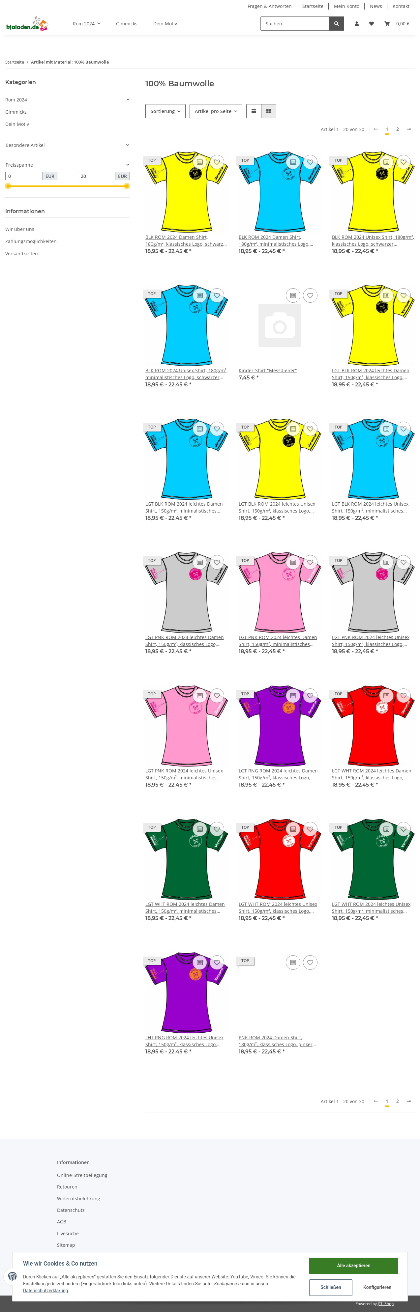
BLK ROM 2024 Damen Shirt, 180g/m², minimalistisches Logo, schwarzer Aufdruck (274, 240)
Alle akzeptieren (353, 1265)
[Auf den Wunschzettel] (217, 162)
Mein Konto (346, 6)
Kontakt (401, 6)
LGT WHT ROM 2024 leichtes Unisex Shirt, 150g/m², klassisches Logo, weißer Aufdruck (278, 907)
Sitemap (66, 1245)
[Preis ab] (24, 176)
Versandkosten (21, 253)
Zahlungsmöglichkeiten (31, 241)
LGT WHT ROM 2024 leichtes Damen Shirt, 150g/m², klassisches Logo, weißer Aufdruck (371, 774)
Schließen (330, 1287)
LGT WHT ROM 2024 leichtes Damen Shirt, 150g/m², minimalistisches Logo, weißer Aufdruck (185, 907)
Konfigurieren (377, 1287)
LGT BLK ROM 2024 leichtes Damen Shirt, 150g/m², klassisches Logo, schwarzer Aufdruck (370, 374)
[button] (356, 23)
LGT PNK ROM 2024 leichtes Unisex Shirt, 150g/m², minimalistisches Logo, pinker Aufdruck (184, 774)
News (376, 6)
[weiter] (409, 129)
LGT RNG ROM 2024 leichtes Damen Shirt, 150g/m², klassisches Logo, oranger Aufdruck (278, 774)
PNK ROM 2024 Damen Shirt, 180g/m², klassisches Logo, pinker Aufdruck (276, 1041)
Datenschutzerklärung (45, 1290)
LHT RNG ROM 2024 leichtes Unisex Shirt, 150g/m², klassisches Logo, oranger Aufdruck (184, 1041)
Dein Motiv (17, 124)
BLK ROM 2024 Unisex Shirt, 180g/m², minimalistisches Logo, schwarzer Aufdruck (186, 374)
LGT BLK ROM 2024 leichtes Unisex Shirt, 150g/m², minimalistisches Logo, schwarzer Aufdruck (370, 507)
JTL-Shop (386, 1303)
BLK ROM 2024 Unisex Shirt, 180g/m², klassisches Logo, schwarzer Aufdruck (373, 240)
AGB (61, 1221)
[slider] (8, 186)
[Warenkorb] (397, 23)
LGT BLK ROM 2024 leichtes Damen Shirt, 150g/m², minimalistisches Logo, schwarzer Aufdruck (184, 507)
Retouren (67, 1187)
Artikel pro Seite (213, 111)
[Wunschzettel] (371, 23)
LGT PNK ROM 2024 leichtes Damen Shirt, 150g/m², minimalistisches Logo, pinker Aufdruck (278, 641)
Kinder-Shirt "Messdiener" (268, 370)
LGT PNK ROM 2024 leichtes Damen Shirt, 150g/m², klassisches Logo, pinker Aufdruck (184, 641)
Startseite (312, 6)
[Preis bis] (96, 176)
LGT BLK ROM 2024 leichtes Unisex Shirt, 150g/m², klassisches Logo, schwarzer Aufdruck (277, 507)
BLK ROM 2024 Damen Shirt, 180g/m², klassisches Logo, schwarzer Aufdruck (186, 240)
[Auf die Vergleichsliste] (200, 162)
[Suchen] (294, 23)
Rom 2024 (16, 100)
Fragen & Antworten (270, 6)
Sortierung (163, 111)
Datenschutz (71, 1210)
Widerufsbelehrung (78, 1198)
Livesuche (68, 1233)
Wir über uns (19, 229)
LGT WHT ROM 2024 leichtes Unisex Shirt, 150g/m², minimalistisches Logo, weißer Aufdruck (371, 907)
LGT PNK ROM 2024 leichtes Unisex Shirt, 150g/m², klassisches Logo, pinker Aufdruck (370, 641)
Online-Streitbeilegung (82, 1175)
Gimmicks (16, 112)
